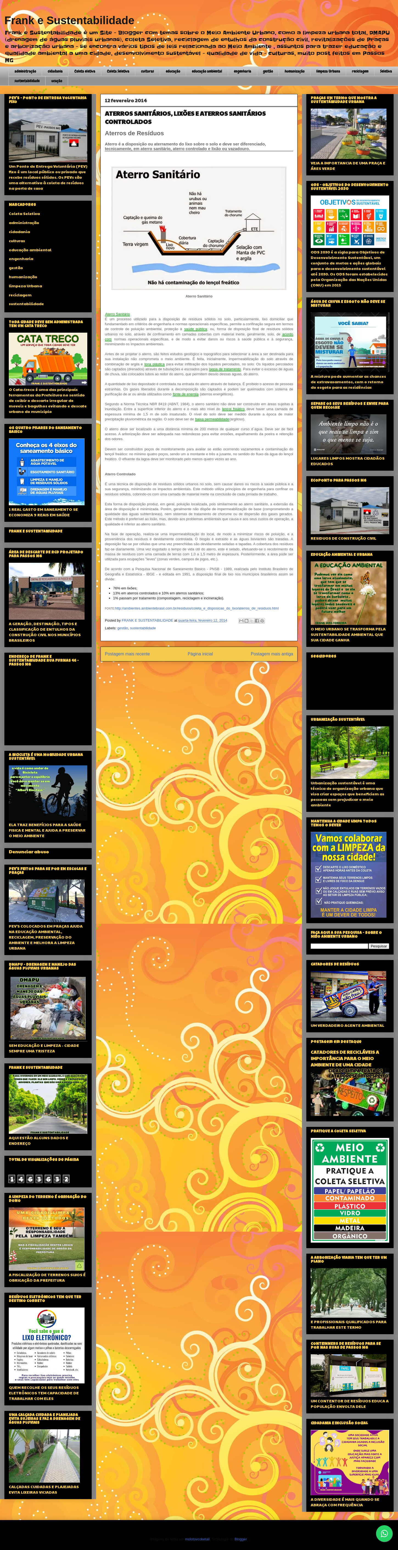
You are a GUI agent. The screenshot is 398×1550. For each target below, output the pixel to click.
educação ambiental (207, 71)
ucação (56, 80)
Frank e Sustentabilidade (69, 20)
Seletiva (386, 71)
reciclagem (360, 71)
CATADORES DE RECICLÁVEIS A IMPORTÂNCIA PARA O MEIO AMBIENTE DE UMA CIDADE (345, 1058)
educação (173, 71)
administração (25, 71)
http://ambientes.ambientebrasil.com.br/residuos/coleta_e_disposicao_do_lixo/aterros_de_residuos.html (197, 608)
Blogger (241, 1539)
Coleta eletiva (84, 71)
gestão (268, 71)
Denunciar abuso (29, 851)
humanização (294, 71)
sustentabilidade (27, 80)
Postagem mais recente (127, 654)
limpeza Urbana (328, 71)
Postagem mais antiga (272, 654)
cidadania (55, 71)
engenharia (242, 71)
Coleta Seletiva (118, 71)
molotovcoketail (197, 1539)
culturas (147, 71)
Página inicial (200, 654)
